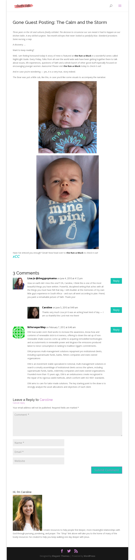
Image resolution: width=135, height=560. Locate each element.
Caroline (47, 307)
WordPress (89, 556)
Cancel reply (19, 403)
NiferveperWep (36, 327)
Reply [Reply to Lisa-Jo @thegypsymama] (115, 281)
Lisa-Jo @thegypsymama (42, 278)
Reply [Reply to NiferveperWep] (115, 330)
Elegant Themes (61, 556)
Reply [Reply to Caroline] (115, 310)
